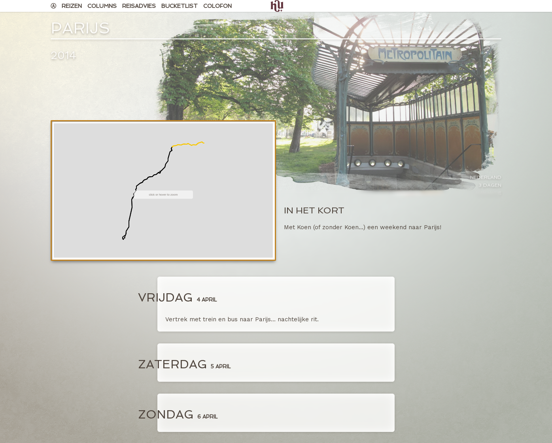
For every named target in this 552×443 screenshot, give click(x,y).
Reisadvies (139, 6)
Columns (102, 6)
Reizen (72, 6)
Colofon (217, 6)
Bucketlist (179, 6)
